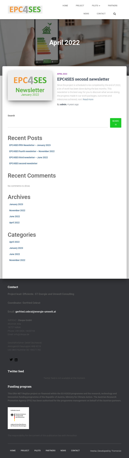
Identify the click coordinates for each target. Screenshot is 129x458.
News (86, 14)
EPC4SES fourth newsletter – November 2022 (32, 151)
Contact (101, 14)
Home (65, 6)
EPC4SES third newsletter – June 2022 (28, 157)
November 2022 (17, 210)
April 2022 (62, 74)
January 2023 (16, 204)
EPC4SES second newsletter (83, 79)
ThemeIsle (116, 451)
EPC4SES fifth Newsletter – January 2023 (30, 145)
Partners (112, 6)
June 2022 (14, 216)
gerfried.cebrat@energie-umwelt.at (35, 311)
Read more (88, 99)
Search (11, 115)
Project (80, 6)
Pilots (96, 6)
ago (73, 104)
